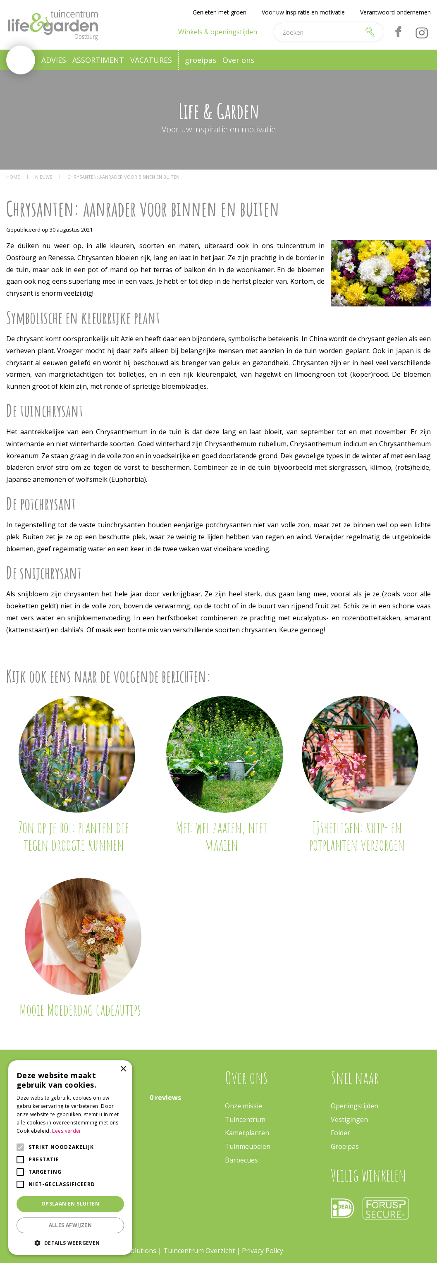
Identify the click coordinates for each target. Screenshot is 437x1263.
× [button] (123, 1069)
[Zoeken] (317, 32)
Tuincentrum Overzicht (199, 1250)
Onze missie (243, 1105)
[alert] (70, 1157)
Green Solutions (131, 1250)
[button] (70, 1242)
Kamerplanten (247, 1132)
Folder (340, 1132)
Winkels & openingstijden (217, 31)
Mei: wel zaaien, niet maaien (221, 835)
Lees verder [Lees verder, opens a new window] (66, 1130)
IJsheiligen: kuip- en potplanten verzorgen (357, 835)
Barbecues (241, 1160)
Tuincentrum (245, 1119)
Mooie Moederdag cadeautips (80, 1009)
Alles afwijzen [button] (70, 1225)
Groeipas (345, 1146)
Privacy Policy (262, 1250)
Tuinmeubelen (247, 1146)
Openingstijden (354, 1105)
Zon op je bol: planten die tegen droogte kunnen (74, 835)
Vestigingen (349, 1119)
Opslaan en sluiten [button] (70, 1203)
